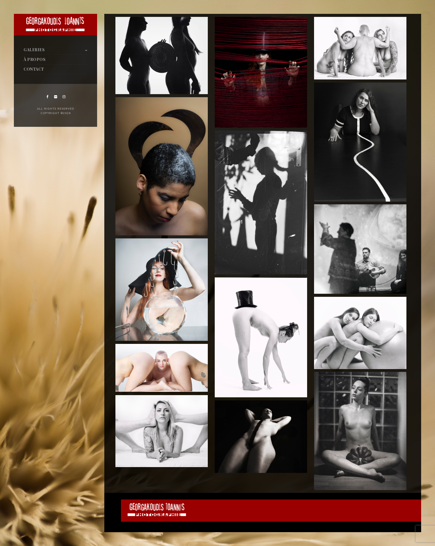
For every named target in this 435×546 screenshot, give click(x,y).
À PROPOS (34, 59)
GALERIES (34, 49)
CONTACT (34, 69)
